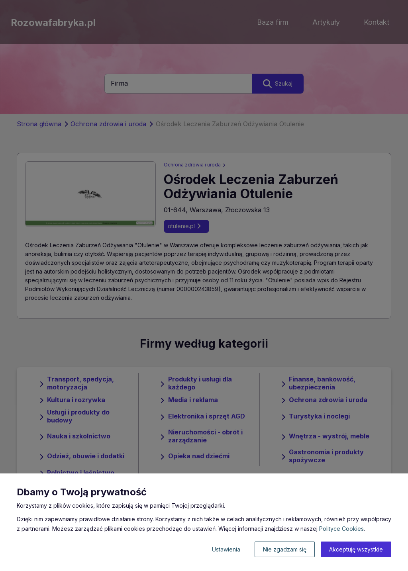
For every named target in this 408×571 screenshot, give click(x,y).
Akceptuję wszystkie (356, 549)
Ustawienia (226, 549)
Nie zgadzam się (284, 549)
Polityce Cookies (341, 528)
